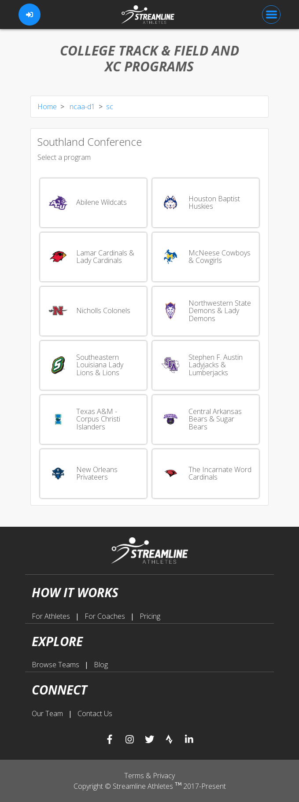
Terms (135, 775)
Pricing (150, 616)
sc (109, 106)
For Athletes (52, 616)
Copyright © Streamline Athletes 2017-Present (150, 786)
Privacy (164, 775)
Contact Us (95, 713)
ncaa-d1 (81, 106)
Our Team (48, 713)
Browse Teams (56, 664)
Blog (101, 664)
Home (47, 106)
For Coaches (106, 616)
